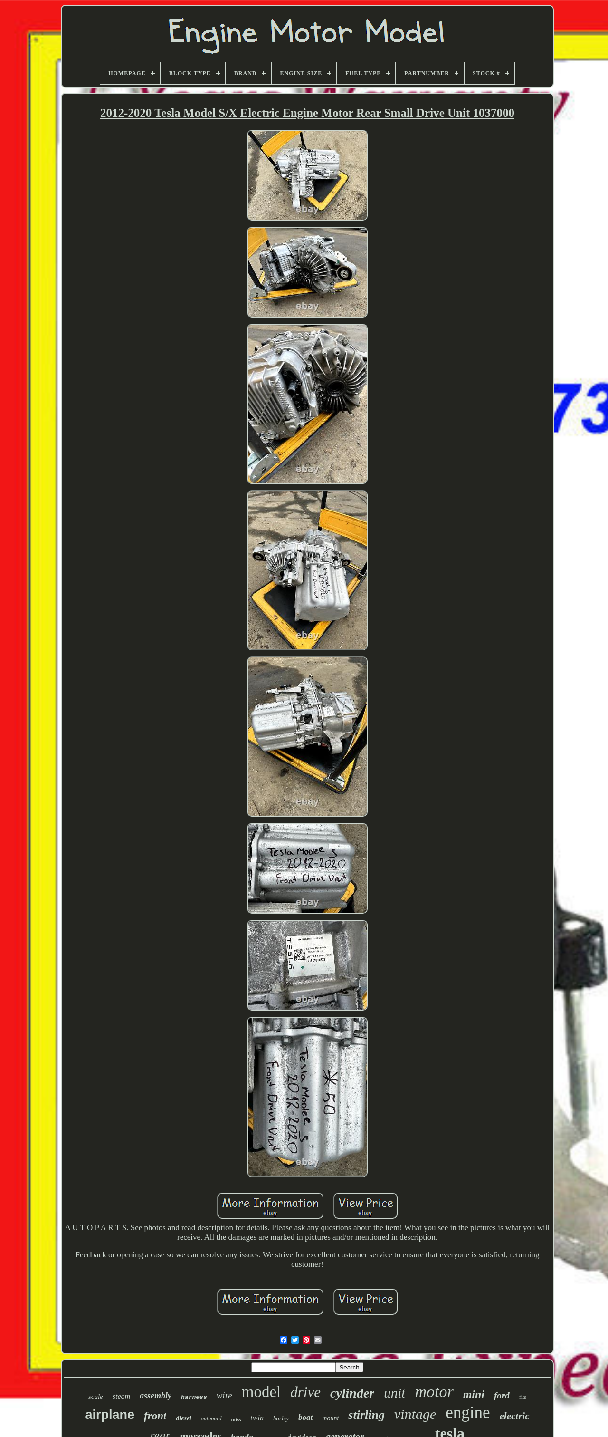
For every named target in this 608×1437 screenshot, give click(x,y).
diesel (183, 1418)
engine (468, 1412)
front (155, 1416)
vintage (415, 1414)
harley (281, 1418)
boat (305, 1417)
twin (257, 1418)
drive (305, 1392)
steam (121, 1396)
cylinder (352, 1393)
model (261, 1391)
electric (515, 1416)
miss (236, 1419)
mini (473, 1394)
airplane (109, 1415)
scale (95, 1396)
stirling (366, 1415)
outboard (211, 1418)
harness (194, 1397)
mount (330, 1418)
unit (394, 1392)
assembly (155, 1395)
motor (434, 1391)
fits (522, 1397)
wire (224, 1395)
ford (502, 1395)
